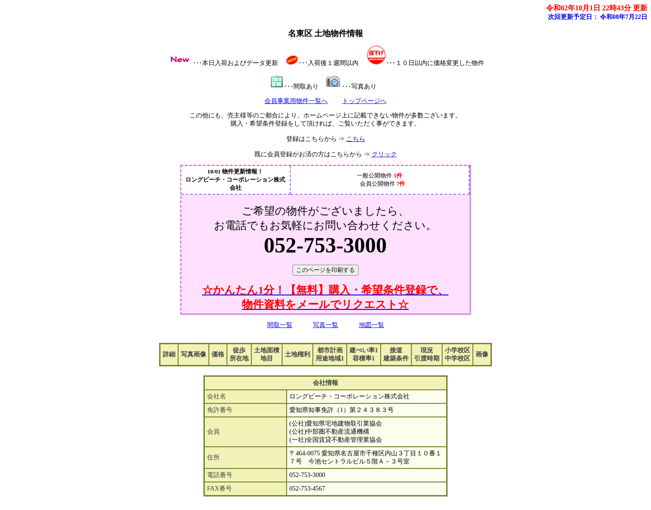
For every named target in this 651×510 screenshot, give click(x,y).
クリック (384, 154)
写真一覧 (325, 325)
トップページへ (364, 101)
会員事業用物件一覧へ (296, 101)
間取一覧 (279, 325)
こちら (355, 139)
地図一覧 (371, 325)
